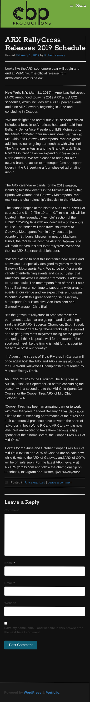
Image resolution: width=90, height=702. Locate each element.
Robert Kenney (54, 55)
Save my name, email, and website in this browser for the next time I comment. (43, 630)
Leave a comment (60, 482)
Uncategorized (35, 482)
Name (9, 563)
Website (10, 603)
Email (9, 583)
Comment (12, 510)
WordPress (32, 692)
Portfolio (53, 692)
